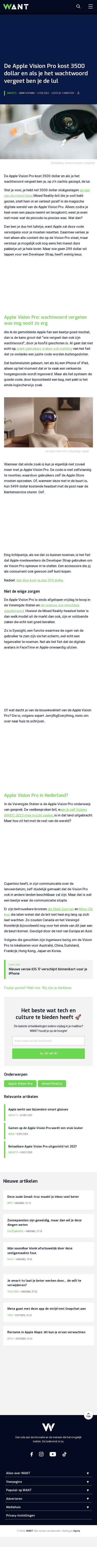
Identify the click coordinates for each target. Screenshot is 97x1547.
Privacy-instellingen (20, 1516)
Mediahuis (13, 1507)
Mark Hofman (27, 93)
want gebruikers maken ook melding (44, 349)
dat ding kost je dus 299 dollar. (40, 580)
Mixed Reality (52, 1084)
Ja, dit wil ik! (48, 1053)
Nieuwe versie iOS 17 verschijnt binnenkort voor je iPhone (48, 971)
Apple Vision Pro (20, 1084)
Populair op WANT (19, 1490)
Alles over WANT (18, 1473)
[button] (85, 1473)
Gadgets (11, 93)
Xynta (76, 1530)
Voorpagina (14, 1482)
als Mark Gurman (61, 909)
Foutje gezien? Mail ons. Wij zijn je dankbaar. (38, 988)
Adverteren (14, 1499)
